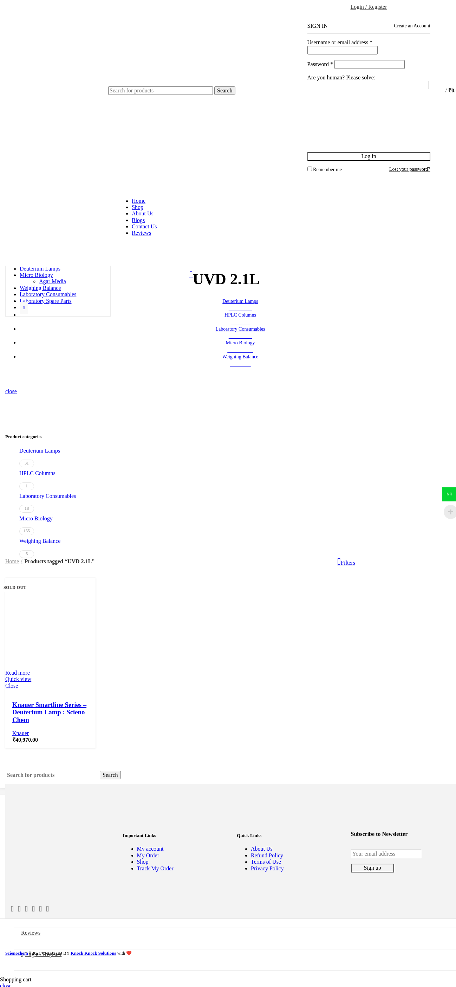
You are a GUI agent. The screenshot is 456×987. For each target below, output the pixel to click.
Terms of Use (266, 862)
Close (11, 686)
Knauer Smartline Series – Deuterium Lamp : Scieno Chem (49, 712)
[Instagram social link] (33, 909)
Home (12, 561)
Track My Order (155, 868)
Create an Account (412, 25)
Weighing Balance (39, 541)
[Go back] (191, 275)
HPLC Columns (37, 473)
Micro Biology (36, 518)
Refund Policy (267, 855)
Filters (348, 563)
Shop (143, 862)
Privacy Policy (267, 868)
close (11, 391)
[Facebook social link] (12, 909)
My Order (148, 855)
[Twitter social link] (19, 909)
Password (320, 64)
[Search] (160, 90)
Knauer (20, 733)
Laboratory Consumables (47, 496)
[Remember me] (309, 169)
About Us (262, 849)
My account (150, 849)
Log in (368, 156)
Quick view (18, 679)
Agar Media (52, 281)
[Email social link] (26, 909)
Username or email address (340, 42)
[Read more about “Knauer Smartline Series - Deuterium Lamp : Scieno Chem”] (17, 673)
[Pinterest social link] (40, 909)
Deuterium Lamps (39, 451)
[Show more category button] (24, 308)
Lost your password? (409, 169)
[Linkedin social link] (47, 909)
